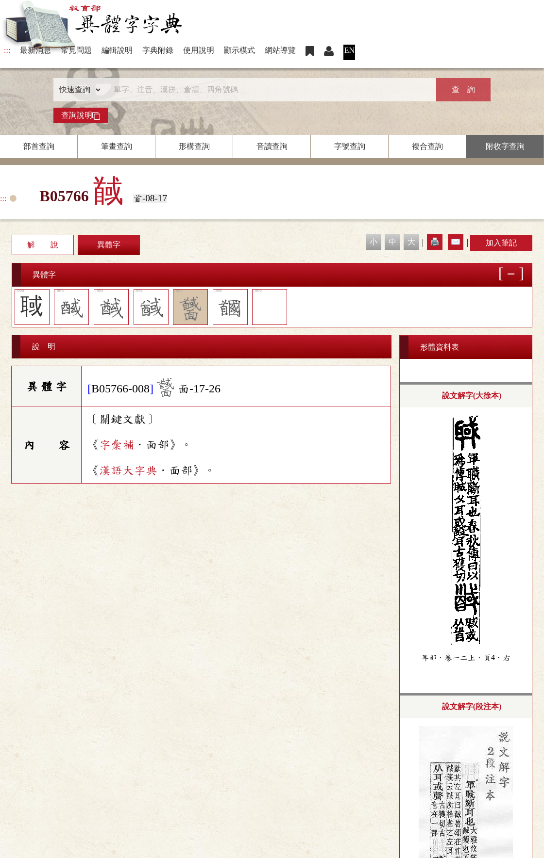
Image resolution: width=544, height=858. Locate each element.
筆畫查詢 (116, 146)
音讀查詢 (272, 146)
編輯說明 (117, 50)
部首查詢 (38, 146)
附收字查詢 (505, 146)
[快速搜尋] (268, 89)
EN (349, 50)
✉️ (455, 242)
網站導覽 (280, 50)
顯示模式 (239, 50)
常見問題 (76, 50)
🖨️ (435, 242)
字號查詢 (349, 146)
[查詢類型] (77, 89)
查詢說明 (80, 115)
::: (7, 50)
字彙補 (116, 445)
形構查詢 (194, 146)
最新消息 (35, 50)
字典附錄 (157, 50)
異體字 (108, 245)
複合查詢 (427, 146)
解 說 (42, 245)
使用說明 (198, 50)
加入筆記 (501, 243)
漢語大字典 (128, 470)
